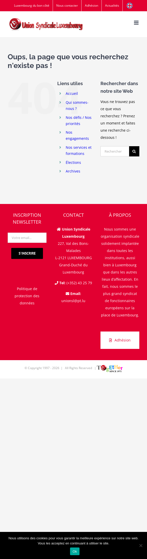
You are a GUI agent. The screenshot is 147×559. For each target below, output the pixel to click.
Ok (75, 551)
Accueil (72, 93)
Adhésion (120, 340)
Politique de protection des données (27, 295)
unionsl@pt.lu (73, 300)
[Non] (140, 545)
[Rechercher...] (114, 151)
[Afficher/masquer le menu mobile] (136, 22)
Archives (73, 171)
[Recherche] (134, 151)
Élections (73, 162)
